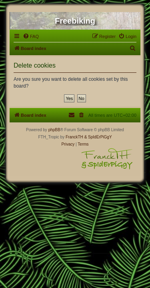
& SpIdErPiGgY (98, 137)
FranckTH (74, 137)
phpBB (54, 130)
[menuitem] (31, 36)
